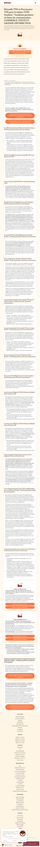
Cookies (20, 828)
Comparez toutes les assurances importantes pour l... (14, 74)
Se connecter (20, 731)
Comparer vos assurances (19, 752)
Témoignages (20, 821)
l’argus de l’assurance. (13, 500)
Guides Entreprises (20, 769)
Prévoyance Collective (20, 718)
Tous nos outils (20, 760)
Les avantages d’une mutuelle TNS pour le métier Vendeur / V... (16, 65)
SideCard (20, 720)
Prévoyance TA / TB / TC (20, 758)
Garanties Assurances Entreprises (20, 791)
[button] (7, 845)
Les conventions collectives (20, 771)
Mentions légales (20, 824)
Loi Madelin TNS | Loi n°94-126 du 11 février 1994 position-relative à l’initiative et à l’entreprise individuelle (18, 211)
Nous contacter (20, 817)
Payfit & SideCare (20, 799)
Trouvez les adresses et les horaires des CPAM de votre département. (20, 197)
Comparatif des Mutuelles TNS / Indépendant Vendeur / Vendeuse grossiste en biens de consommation (20, 121)
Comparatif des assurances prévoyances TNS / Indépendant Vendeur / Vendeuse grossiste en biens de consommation (20, 115)
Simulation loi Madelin (20, 756)
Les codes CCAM (20, 782)
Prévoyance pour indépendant (20, 607)
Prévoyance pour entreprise (20, 604)
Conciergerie (20, 729)
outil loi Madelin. (16, 295)
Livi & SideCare (20, 804)
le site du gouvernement (23, 193)
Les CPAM (20, 780)
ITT (20, 749)
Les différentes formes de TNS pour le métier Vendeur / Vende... (16, 58)
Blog (20, 766)
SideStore (20, 727)
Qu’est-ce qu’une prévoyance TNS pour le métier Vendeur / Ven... (17, 67)
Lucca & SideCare (20, 800)
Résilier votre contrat (20, 742)
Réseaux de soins (20, 787)
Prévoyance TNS (19, 724)
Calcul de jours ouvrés (20, 754)
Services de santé (20, 789)
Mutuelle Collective (20, 716)
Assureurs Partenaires (19, 808)
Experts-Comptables (20, 797)
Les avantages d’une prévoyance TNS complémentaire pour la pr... (17, 71)
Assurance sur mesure (20, 740)
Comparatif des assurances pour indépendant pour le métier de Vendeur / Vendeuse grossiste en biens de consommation (20, 676)
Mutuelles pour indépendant (20, 639)
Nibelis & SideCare (20, 802)
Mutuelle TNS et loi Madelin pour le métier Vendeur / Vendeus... (16, 63)
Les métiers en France (20, 775)
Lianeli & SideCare (20, 806)
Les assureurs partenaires (20, 776)
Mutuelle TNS (20, 722)
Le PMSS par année (20, 778)
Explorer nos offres (20, 737)
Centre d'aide (20, 815)
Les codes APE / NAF (20, 773)
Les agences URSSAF (20, 785)
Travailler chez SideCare (20, 823)
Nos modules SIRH (20, 751)
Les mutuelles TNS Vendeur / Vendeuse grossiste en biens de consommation (20, 52)
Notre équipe (20, 819)
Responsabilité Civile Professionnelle (20, 725)
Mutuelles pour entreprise (20, 636)
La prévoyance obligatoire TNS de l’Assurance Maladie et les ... (16, 69)
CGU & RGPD (20, 826)
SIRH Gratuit (20, 747)
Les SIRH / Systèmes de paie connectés (20, 809)
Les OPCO (20, 784)
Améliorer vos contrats (20, 739)
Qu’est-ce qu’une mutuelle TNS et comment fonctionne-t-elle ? (16, 61)
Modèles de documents (20, 767)
